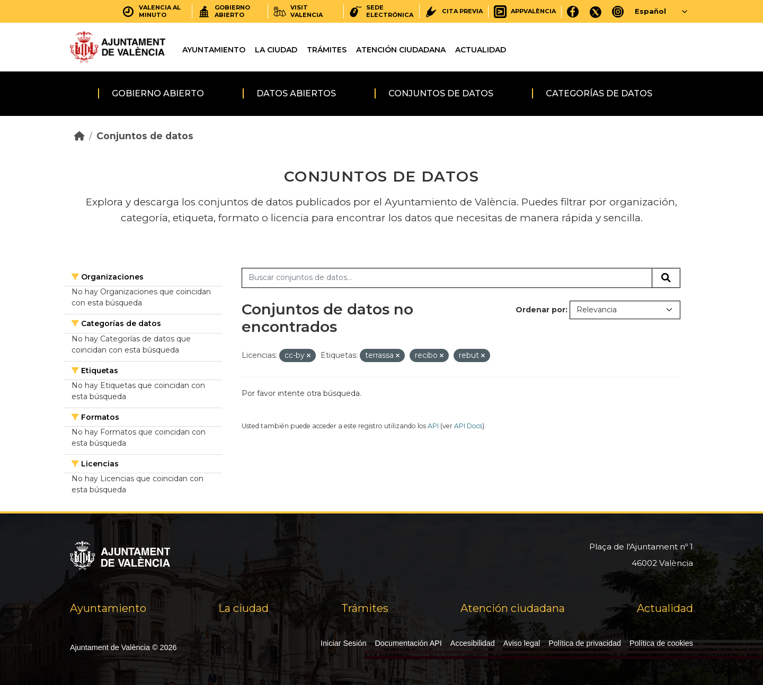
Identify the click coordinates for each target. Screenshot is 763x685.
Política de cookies (661, 643)
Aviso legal (521, 643)
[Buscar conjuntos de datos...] (447, 278)
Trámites (327, 50)
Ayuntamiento (213, 50)
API (433, 426)
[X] (595, 11)
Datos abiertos (296, 93)
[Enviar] (666, 277)
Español (650, 11)
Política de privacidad (584, 643)
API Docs (468, 426)
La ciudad (276, 50)
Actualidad (480, 50)
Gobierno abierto (158, 93)
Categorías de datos (599, 93)
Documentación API (408, 643)
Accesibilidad (472, 643)
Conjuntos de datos (440, 93)
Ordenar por (540, 309)
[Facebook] (573, 11)
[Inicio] (79, 135)
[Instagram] (618, 11)
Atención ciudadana (401, 50)
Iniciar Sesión (343, 643)
